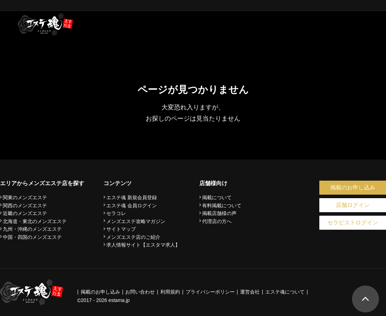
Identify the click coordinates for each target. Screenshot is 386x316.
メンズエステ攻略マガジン (135, 221)
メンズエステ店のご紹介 (133, 237)
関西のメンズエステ (25, 205)
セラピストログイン (352, 223)
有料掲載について (221, 205)
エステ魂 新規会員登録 (131, 197)
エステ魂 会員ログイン (131, 205)
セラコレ (116, 213)
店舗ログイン (353, 205)
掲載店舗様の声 (219, 213)
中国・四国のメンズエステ (32, 237)
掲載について (217, 197)
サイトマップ (121, 229)
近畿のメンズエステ (25, 213)
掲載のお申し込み (352, 187)
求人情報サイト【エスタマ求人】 (143, 244)
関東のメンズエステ (25, 197)
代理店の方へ (217, 221)
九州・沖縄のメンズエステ (32, 229)
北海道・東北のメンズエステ (35, 221)
